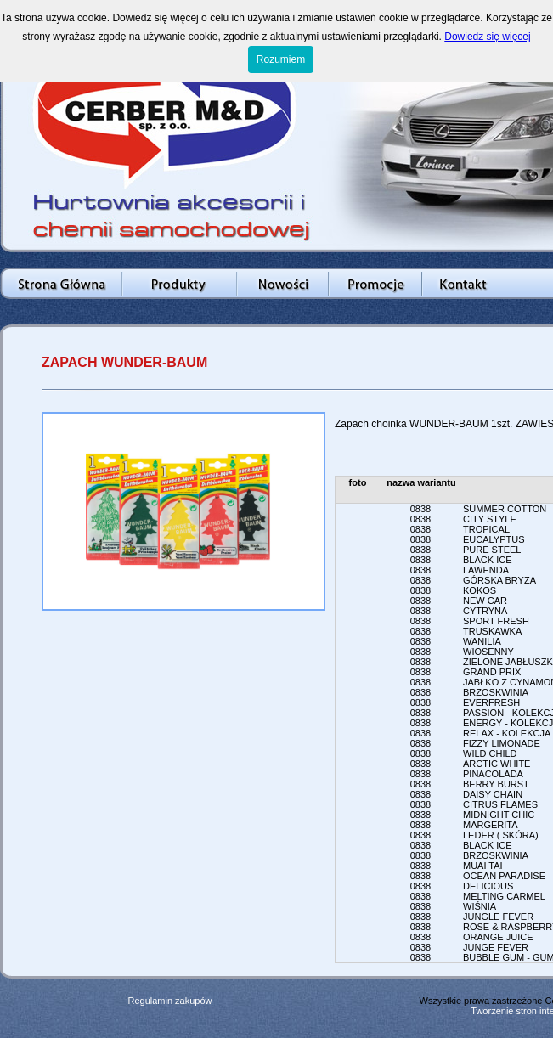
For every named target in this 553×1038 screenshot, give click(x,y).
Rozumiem (281, 59)
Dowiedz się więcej (487, 36)
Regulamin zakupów (169, 1001)
